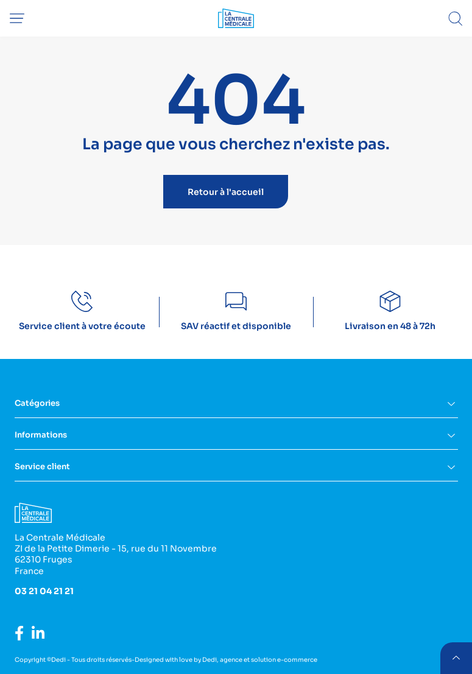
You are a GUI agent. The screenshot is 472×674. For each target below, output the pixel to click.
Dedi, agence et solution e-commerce (259, 660)
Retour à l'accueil (226, 191)
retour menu (456, 658)
